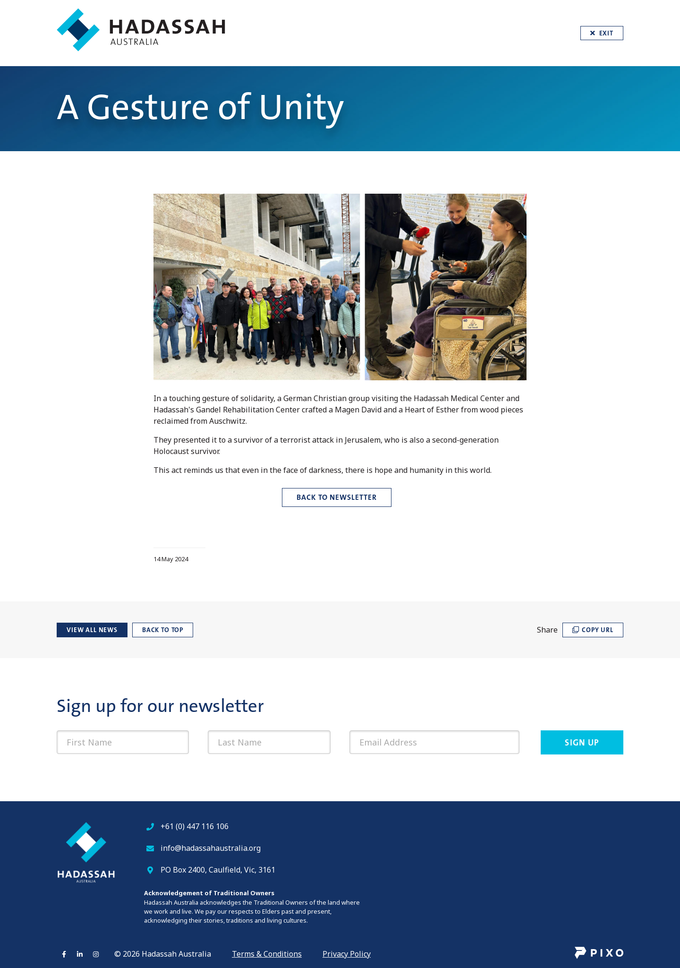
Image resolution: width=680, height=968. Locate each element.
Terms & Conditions (267, 954)
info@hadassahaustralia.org (211, 848)
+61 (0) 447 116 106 (195, 826)
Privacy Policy (347, 954)
